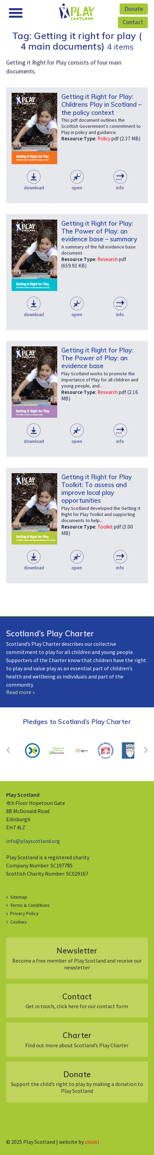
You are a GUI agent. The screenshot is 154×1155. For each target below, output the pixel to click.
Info (120, 188)
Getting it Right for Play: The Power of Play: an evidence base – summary (99, 231)
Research (107, 259)
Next (142, 752)
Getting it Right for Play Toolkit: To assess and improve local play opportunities (96, 488)
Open (77, 188)
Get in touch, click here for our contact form (77, 1001)
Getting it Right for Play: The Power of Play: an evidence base (97, 358)
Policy (103, 138)
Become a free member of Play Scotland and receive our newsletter (77, 958)
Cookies (18, 922)
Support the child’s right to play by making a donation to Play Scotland (77, 1081)
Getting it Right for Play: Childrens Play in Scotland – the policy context (101, 104)
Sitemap (18, 897)
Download (34, 188)
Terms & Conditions (30, 905)
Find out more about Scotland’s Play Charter (77, 1039)
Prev (11, 752)
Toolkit (105, 526)
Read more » (20, 692)
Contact (133, 22)
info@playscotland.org (33, 841)
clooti (92, 1141)
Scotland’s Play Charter (50, 633)
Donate (133, 9)
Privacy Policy (24, 913)
